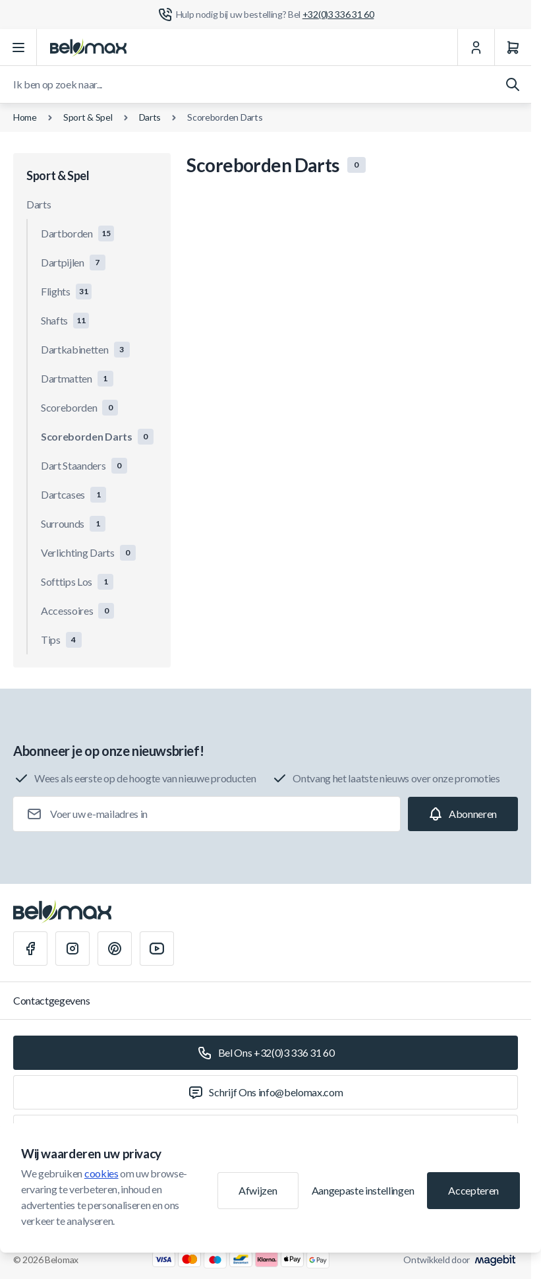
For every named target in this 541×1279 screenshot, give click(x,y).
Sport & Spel (88, 117)
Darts (150, 117)
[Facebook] (30, 948)
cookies (101, 1173)
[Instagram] (72, 948)
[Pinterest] (115, 948)
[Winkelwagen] (512, 47)
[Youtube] (157, 948)
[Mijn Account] (475, 47)
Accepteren (473, 1190)
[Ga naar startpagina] (88, 47)
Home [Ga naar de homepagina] (25, 117)
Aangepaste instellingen (363, 1190)
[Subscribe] (463, 814)
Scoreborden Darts (224, 117)
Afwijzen (258, 1190)
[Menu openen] (18, 47)
